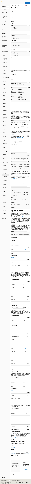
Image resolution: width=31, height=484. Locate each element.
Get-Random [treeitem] (4, 113)
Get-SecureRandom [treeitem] (5, 117)
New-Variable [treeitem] (4, 154)
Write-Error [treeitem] (4, 206)
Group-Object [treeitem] (4, 128)
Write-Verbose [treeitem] (4, 213)
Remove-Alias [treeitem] (4, 165)
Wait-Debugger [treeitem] (4, 202)
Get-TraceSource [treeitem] (5, 118)
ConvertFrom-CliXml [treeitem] (5, 59)
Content (12, 257)
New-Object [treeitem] (4, 150)
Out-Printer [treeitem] (4, 158)
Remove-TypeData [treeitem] (5, 169)
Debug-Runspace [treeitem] (5, 74)
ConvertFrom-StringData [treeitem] (5, 66)
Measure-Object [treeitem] (4, 144)
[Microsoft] (1, 1)
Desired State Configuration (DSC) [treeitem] (5, 27)
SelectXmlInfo (13, 447)
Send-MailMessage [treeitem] (5, 176)
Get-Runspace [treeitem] (4, 114)
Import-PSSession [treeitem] (5, 136)
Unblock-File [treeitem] (4, 195)
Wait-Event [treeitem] (4, 203)
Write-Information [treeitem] (5, 209)
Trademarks (2, 483)
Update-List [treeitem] (4, 199)
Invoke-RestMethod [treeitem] (5, 139)
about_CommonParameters (14, 437)
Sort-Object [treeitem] (4, 188)
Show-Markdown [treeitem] (5, 187)
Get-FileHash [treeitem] (4, 103)
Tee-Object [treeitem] (4, 191)
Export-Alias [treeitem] (4, 81)
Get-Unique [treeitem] (4, 122)
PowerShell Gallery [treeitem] (4, 29)
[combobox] (5, 6)
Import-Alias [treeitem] (4, 129)
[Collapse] (9, 5)
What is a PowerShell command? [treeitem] (4, 17)
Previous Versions (7, 482)
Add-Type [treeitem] (4, 55)
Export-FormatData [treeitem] (5, 85)
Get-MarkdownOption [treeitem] (5, 107)
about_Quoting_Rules (14, 178)
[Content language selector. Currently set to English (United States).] (4, 480)
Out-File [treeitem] (4, 155)
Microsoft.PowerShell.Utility (16, 5)
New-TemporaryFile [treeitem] (5, 151)
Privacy (16, 482)
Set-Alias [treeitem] (4, 177)
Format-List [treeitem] (4, 91)
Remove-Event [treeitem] (4, 166)
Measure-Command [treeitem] (5, 143)
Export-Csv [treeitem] (4, 84)
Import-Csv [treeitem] (4, 132)
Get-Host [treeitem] (4, 106)
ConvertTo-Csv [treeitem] (4, 69)
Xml (12, 390)
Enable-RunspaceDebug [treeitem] (5, 80)
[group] (20, 84)
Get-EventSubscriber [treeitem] (5, 102)
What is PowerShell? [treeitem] (4, 12)
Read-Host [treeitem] (4, 161)
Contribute (13, 482)
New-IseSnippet (22, 216)
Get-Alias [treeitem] (4, 95)
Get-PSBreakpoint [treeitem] (5, 110)
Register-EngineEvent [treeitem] (5, 162)
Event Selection (27, 453)
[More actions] (29, 5)
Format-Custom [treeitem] (4, 88)
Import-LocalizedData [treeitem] (5, 133)
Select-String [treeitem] (4, 173)
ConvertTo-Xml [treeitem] (4, 73)
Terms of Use (27, 482)
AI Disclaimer (2, 482)
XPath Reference (13, 453)
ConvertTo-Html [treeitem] (4, 70)
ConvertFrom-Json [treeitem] (5, 62)
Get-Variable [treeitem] (4, 125)
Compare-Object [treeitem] (5, 58)
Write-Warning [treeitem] (4, 214)
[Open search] (27, 1)
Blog (10, 482)
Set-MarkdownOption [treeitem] (5, 180)
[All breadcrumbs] (11, 5)
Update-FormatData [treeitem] (5, 198)
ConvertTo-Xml (14, 457)
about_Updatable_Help (20, 137)
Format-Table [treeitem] (4, 92)
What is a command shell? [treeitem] (5, 15)
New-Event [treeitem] (4, 147)
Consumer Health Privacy (22, 482)
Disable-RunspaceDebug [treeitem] (6, 77)
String (25, 249)
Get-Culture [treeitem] (4, 96)
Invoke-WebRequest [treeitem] (5, 140)
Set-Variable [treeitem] (4, 184)
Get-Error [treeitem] (4, 99)
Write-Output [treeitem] (4, 210)
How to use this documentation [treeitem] (5, 9)
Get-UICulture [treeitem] (4, 121)
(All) (12, 327)
